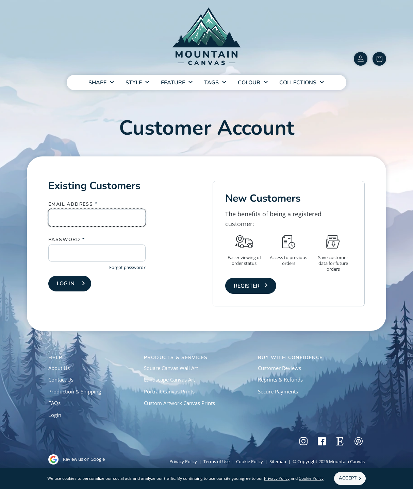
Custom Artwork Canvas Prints (179, 403)
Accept (348, 478)
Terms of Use (216, 462)
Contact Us (60, 379)
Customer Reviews (279, 368)
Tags (211, 82)
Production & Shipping (74, 391)
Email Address (70, 204)
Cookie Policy (249, 462)
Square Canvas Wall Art (171, 368)
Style (134, 82)
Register (247, 286)
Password (64, 239)
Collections (297, 82)
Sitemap (277, 462)
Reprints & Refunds (280, 379)
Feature (173, 82)
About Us (59, 368)
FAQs (54, 403)
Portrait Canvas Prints (169, 391)
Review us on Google (76, 459)
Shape (97, 82)
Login (54, 414)
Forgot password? (127, 267)
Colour (249, 82)
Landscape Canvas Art (169, 379)
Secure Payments (278, 391)
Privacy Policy (183, 462)
